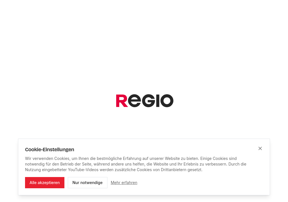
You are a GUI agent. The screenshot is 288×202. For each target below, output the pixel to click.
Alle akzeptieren (45, 182)
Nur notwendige (88, 182)
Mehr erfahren (124, 182)
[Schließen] (260, 148)
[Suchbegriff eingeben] (136, 111)
